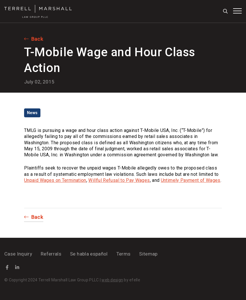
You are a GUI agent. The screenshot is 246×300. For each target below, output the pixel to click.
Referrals (51, 254)
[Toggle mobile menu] (237, 10)
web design (112, 280)
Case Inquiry (18, 254)
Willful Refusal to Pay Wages (119, 180)
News (32, 112)
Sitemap (148, 254)
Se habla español (89, 254)
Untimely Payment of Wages (190, 180)
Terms (123, 254)
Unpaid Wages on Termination (55, 180)
